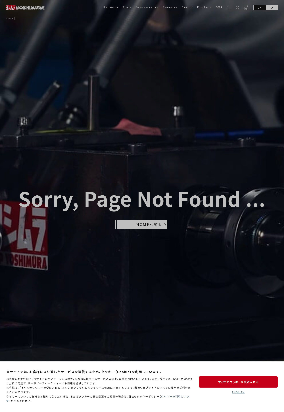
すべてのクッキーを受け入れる (238, 382)
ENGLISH (238, 392)
